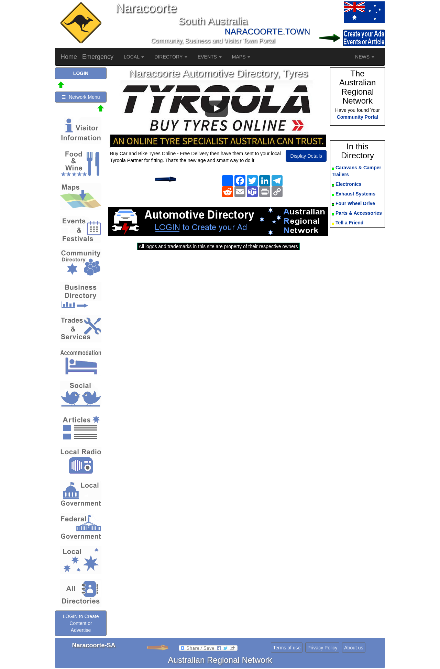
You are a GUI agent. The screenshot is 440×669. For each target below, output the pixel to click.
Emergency (97, 56)
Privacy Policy (322, 647)
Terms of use (286, 647)
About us (353, 647)
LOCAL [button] (134, 57)
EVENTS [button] (210, 57)
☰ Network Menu (81, 97)
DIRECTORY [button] (170, 57)
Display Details (306, 156)
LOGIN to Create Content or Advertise (81, 623)
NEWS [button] (364, 57)
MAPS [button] (241, 57)
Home (68, 56)
